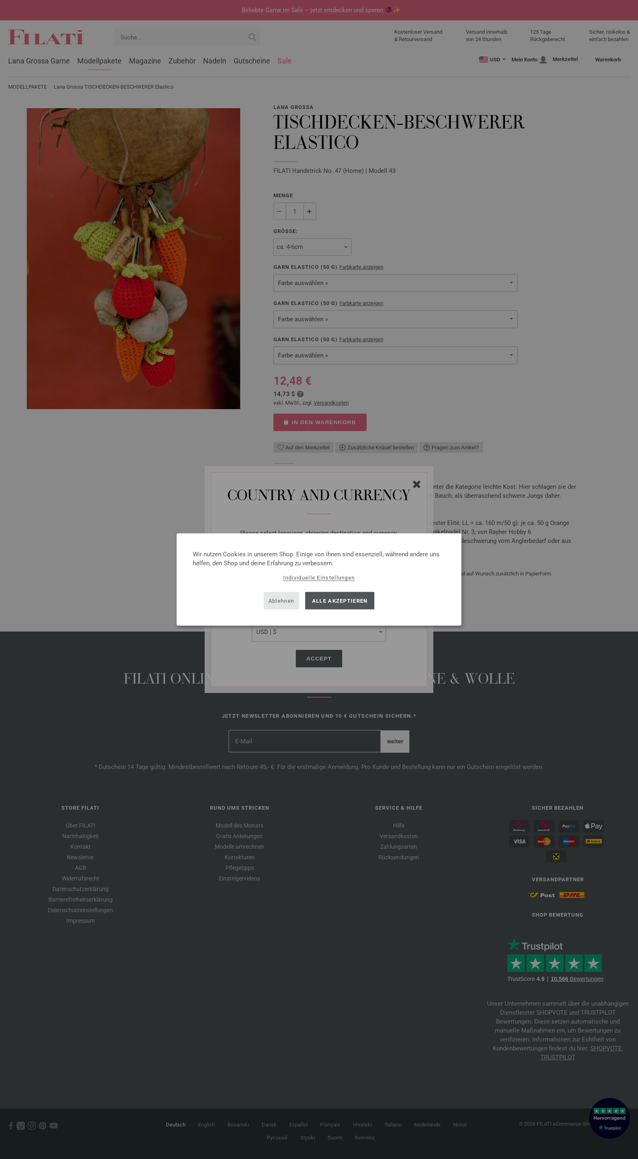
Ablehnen (281, 600)
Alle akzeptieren (340, 600)
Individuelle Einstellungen (319, 578)
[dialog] (319, 580)
